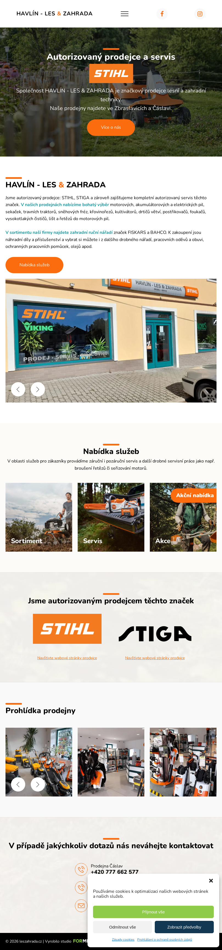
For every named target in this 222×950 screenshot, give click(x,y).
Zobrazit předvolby (184, 927)
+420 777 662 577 (115, 872)
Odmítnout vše (122, 927)
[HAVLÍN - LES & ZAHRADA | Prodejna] (38, 795)
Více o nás (111, 127)
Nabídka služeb (34, 265)
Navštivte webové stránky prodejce (67, 658)
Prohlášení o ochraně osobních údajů (164, 939)
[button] (211, 880)
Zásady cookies (123, 939)
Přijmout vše (153, 912)
